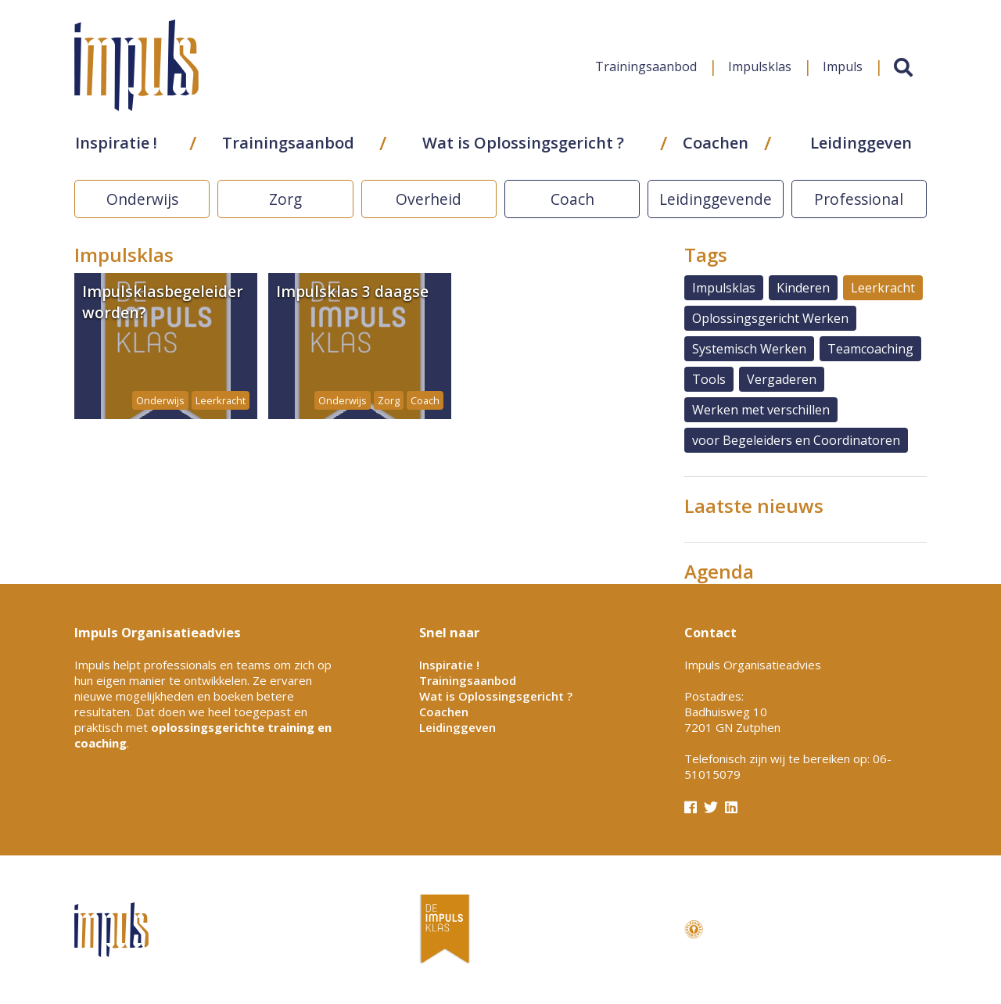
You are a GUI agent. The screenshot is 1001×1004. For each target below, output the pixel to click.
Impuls (841, 73)
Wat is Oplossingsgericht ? (523, 149)
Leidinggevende (715, 199)
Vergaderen (781, 379)
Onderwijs (142, 199)
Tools (709, 379)
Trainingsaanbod (644, 73)
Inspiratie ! (115, 149)
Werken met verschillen (761, 409)
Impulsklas (758, 73)
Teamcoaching (870, 348)
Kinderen (803, 287)
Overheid (428, 199)
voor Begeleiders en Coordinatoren (796, 440)
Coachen (715, 149)
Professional (858, 199)
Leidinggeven (860, 149)
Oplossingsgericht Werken (770, 318)
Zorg (285, 199)
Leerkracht (883, 287)
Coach (572, 199)
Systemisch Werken (749, 348)
